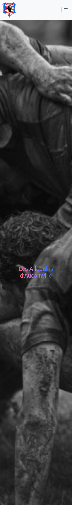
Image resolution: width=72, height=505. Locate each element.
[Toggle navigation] (65, 10)
